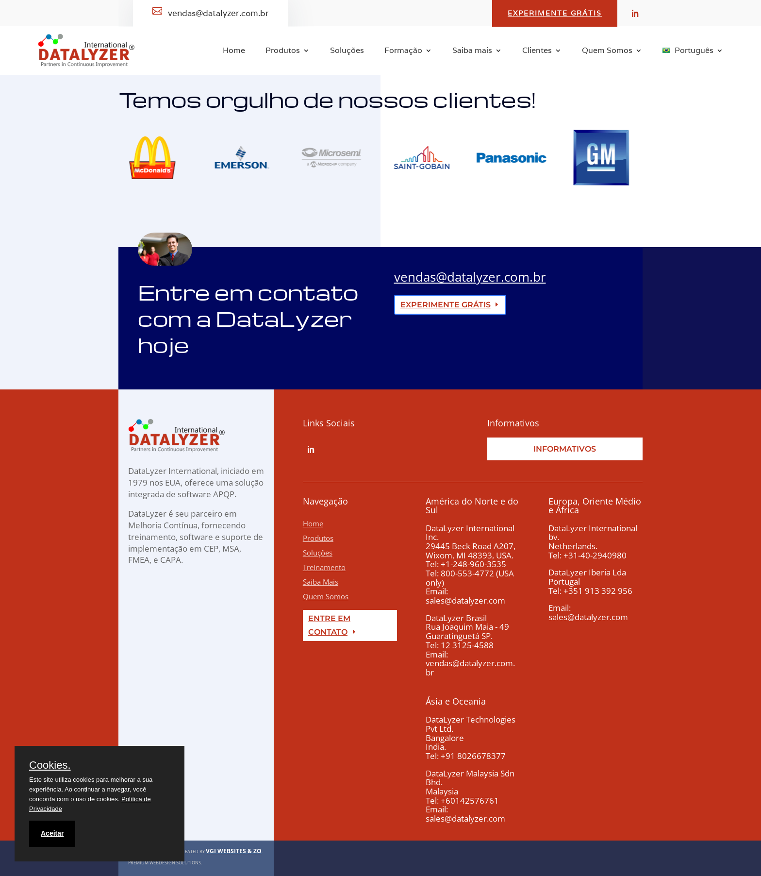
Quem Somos (607, 51)
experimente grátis (445, 304)
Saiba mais (472, 51)
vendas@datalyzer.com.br (470, 277)
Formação (403, 51)
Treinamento (324, 567)
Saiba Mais (320, 582)
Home (234, 51)
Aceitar (52, 833)
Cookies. (50, 765)
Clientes (537, 51)
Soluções (347, 51)
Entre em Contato (329, 625)
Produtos (282, 51)
